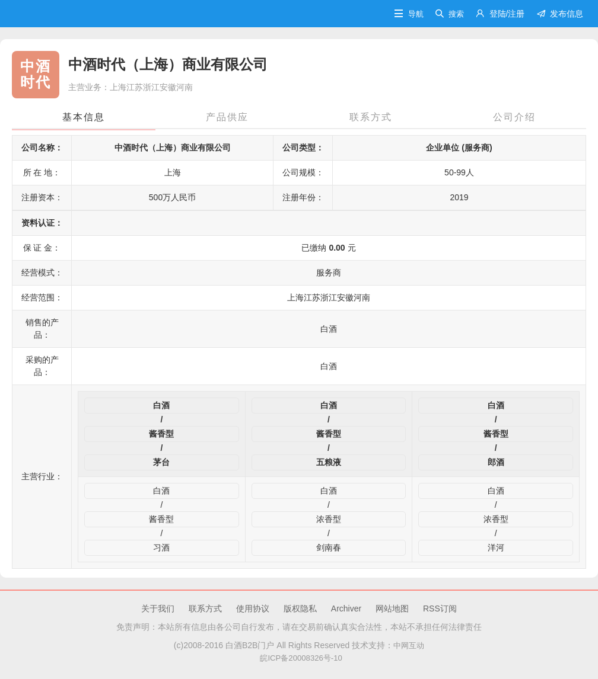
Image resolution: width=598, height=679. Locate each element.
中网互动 (408, 645)
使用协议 (252, 608)
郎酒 (496, 462)
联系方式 (205, 608)
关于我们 (157, 608)
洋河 (496, 547)
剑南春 (328, 547)
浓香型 (328, 519)
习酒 (161, 547)
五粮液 (328, 462)
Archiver (346, 608)
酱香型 (161, 433)
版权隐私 (300, 608)
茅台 (161, 462)
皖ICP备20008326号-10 (299, 657)
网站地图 (392, 608)
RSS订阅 (440, 608)
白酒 (161, 405)
